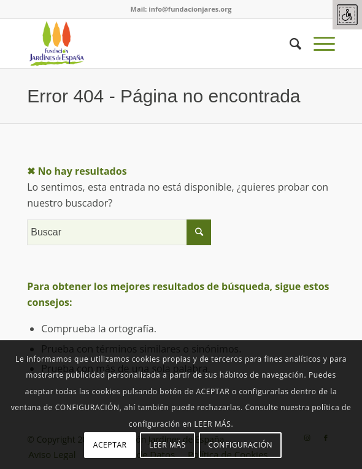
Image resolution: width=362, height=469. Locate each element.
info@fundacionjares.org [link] (189, 8)
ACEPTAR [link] (110, 445)
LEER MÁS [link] (167, 445)
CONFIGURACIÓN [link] (240, 445)
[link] (347, 14)
